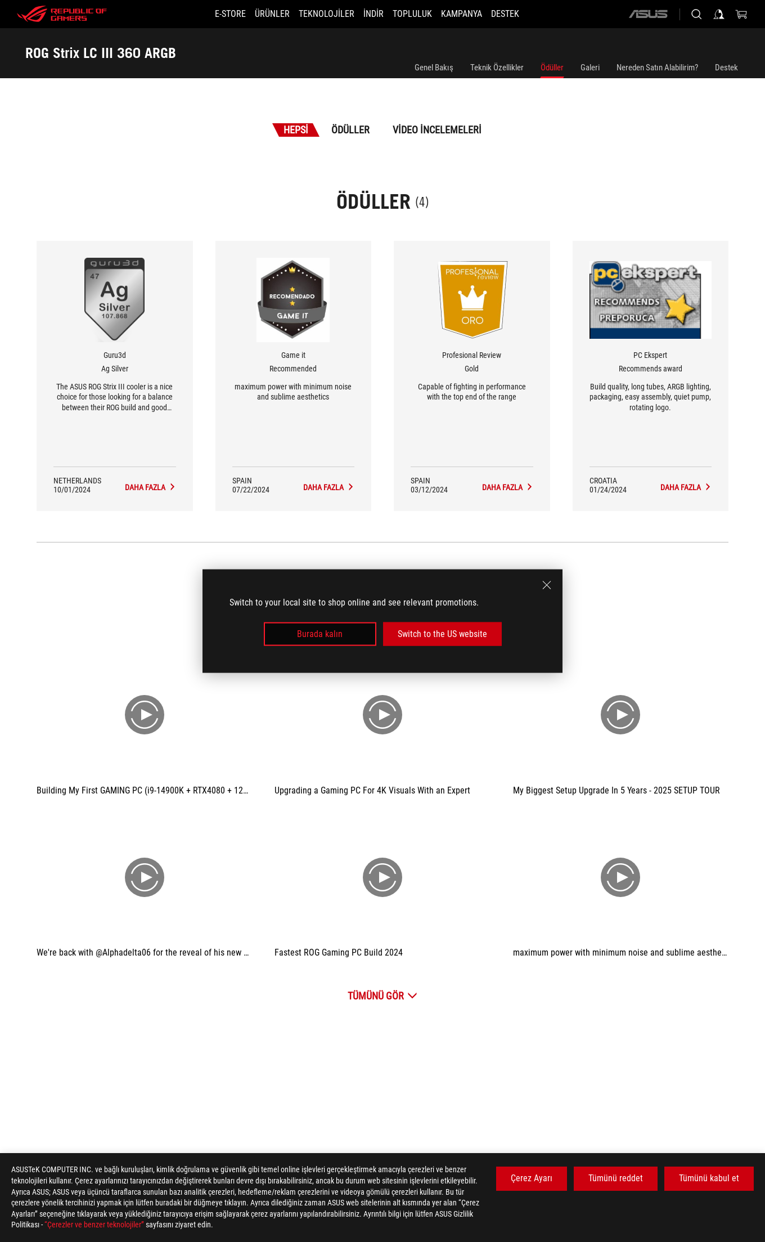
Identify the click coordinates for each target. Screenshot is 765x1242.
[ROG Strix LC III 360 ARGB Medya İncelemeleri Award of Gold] (507, 487)
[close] (547, 584)
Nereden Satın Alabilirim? (657, 67)
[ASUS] (648, 14)
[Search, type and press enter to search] (696, 14)
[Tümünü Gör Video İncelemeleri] (382, 996)
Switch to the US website (442, 634)
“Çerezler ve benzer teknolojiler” (94, 1224)
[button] (258, 14)
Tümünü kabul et (709, 1178)
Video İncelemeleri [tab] (437, 130)
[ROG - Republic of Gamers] (62, 14)
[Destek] (525, 14)
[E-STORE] (210, 14)
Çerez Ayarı (531, 1178)
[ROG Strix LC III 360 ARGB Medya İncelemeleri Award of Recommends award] (686, 487)
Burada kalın (320, 634)
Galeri (590, 67)
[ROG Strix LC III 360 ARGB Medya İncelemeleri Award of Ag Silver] (150, 487)
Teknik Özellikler (497, 67)
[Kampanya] (475, 14)
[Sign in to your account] (719, 14)
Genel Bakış (434, 67)
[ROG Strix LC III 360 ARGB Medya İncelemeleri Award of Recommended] (328, 487)
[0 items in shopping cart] (741, 14)
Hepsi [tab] (296, 130)
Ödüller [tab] (350, 130)
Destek (726, 67)
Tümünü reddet (615, 1178)
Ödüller (552, 67)
